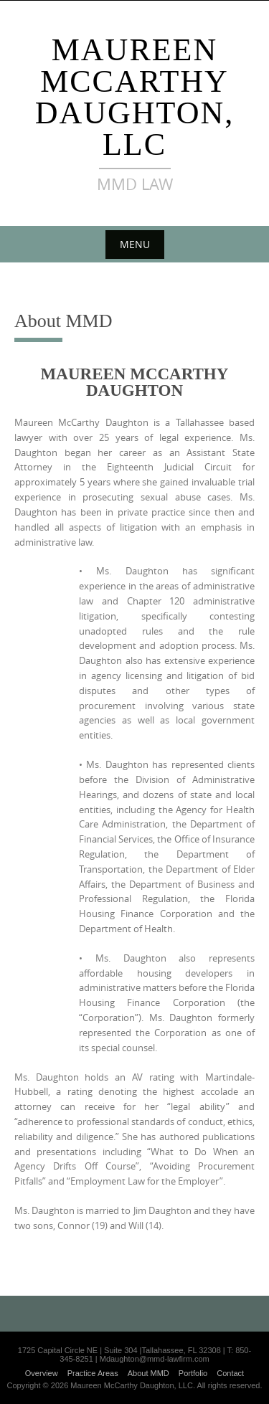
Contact (230, 1373)
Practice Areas (92, 1373)
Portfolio (193, 1373)
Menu (135, 244)
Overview (41, 1373)
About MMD (148, 1373)
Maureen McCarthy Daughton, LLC (135, 97)
